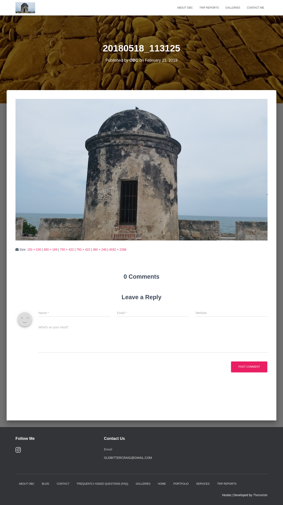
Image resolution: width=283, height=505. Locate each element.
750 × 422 (67, 249)
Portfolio (181, 483)
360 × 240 (100, 249)
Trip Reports (209, 7)
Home (162, 483)
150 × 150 (34, 249)
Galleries (233, 7)
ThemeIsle (260, 495)
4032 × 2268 (117, 249)
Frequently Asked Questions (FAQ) (102, 483)
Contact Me (255, 7)
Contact (63, 483)
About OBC (185, 7)
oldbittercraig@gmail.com (128, 458)
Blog (45, 483)
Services (202, 483)
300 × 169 (50, 249)
